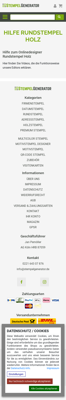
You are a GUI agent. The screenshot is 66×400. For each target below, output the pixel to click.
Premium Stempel (33, 130)
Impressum (53, 368)
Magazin (33, 222)
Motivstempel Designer (33, 144)
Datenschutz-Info (20, 368)
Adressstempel (33, 119)
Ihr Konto (33, 216)
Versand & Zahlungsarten (33, 206)
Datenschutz (33, 189)
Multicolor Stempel (33, 138)
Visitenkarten (33, 165)
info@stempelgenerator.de (33, 269)
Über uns (33, 179)
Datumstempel (33, 109)
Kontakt (33, 211)
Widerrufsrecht (33, 195)
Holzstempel (33, 125)
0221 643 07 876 (33, 263)
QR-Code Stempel (33, 154)
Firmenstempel (33, 103)
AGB (33, 200)
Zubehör (33, 160)
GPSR (33, 227)
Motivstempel (33, 149)
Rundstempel (33, 114)
